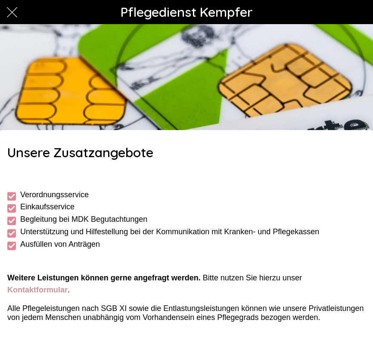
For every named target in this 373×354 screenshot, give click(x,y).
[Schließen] (12, 12)
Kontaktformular (37, 290)
